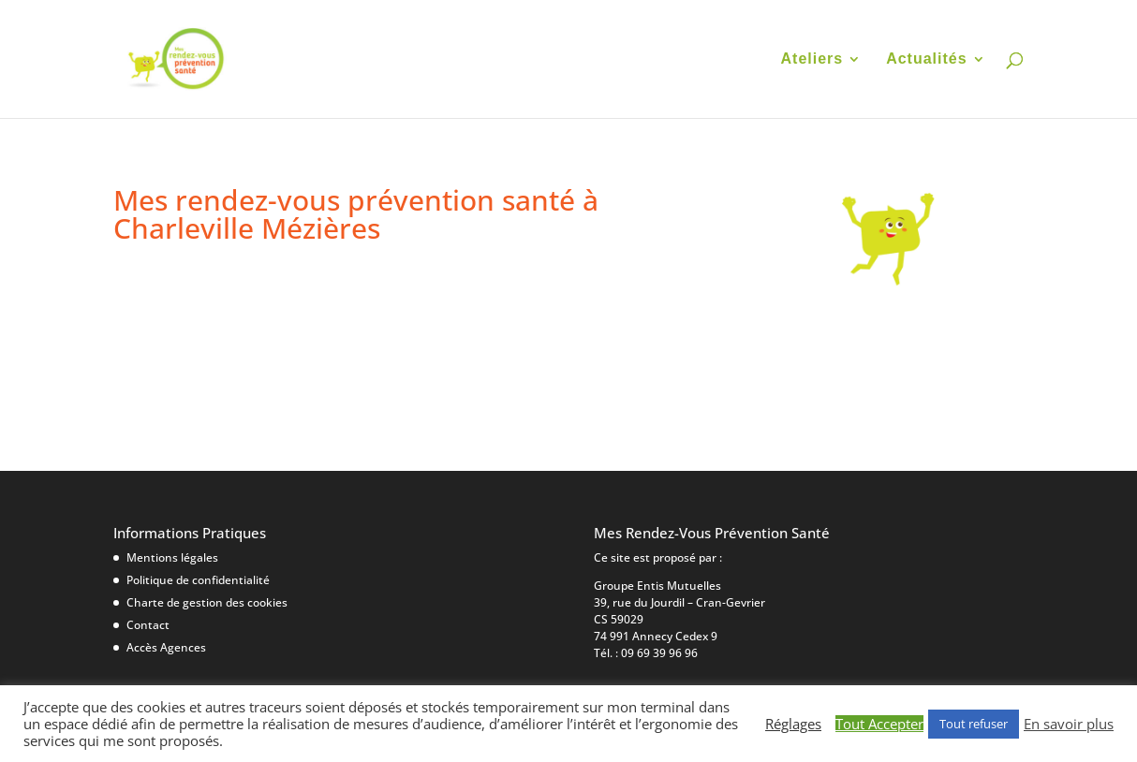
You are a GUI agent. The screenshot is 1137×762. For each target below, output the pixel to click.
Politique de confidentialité (198, 580)
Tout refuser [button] (973, 723)
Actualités (926, 59)
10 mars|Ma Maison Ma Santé (265, 300)
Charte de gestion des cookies (207, 602)
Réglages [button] (793, 723)
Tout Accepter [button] (879, 723)
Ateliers (812, 59)
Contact (148, 625)
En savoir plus (1069, 723)
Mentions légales (172, 557)
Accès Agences (166, 647)
